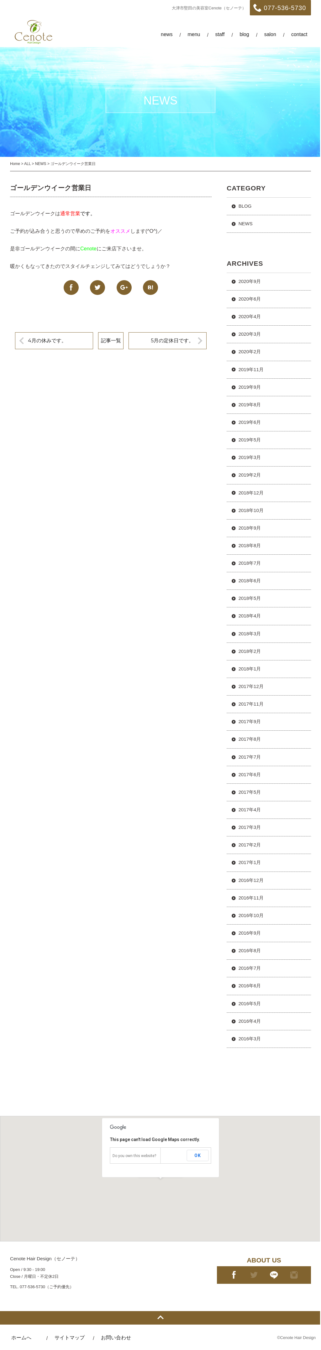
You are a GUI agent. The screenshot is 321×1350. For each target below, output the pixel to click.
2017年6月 (250, 774)
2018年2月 (250, 651)
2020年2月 (250, 351)
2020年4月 (250, 316)
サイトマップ (70, 1337)
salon (270, 34)
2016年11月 (251, 897)
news (166, 34)
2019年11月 (251, 369)
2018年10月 (251, 510)
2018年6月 (250, 580)
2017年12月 (251, 686)
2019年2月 (250, 475)
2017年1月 (250, 862)
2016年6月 (250, 985)
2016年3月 (250, 1038)
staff (219, 34)
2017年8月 (250, 739)
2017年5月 (250, 792)
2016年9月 (250, 933)
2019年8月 (250, 404)
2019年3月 (250, 457)
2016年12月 (251, 880)
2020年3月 (250, 334)
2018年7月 (250, 563)
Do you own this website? (134, 1156)
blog (244, 34)
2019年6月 (250, 422)
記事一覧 (111, 341)
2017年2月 (250, 844)
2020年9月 (250, 281)
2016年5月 (250, 1003)
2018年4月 (250, 615)
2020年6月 (250, 298)
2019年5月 (250, 439)
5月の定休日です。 (172, 341)
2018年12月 (251, 492)
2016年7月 (250, 968)
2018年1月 (250, 668)
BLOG (245, 206)
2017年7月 (250, 757)
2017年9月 (250, 721)
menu (193, 34)
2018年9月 (250, 528)
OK (197, 1155)
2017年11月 (251, 704)
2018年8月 (250, 545)
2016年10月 (251, 915)
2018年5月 (250, 598)
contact (299, 34)
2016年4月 (250, 1021)
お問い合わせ (116, 1337)
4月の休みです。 (47, 341)
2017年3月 (250, 827)
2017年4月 (250, 809)
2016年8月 (250, 950)
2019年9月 (250, 387)
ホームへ (21, 1337)
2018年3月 (250, 633)
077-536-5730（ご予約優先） (47, 1286)
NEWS (246, 223)
